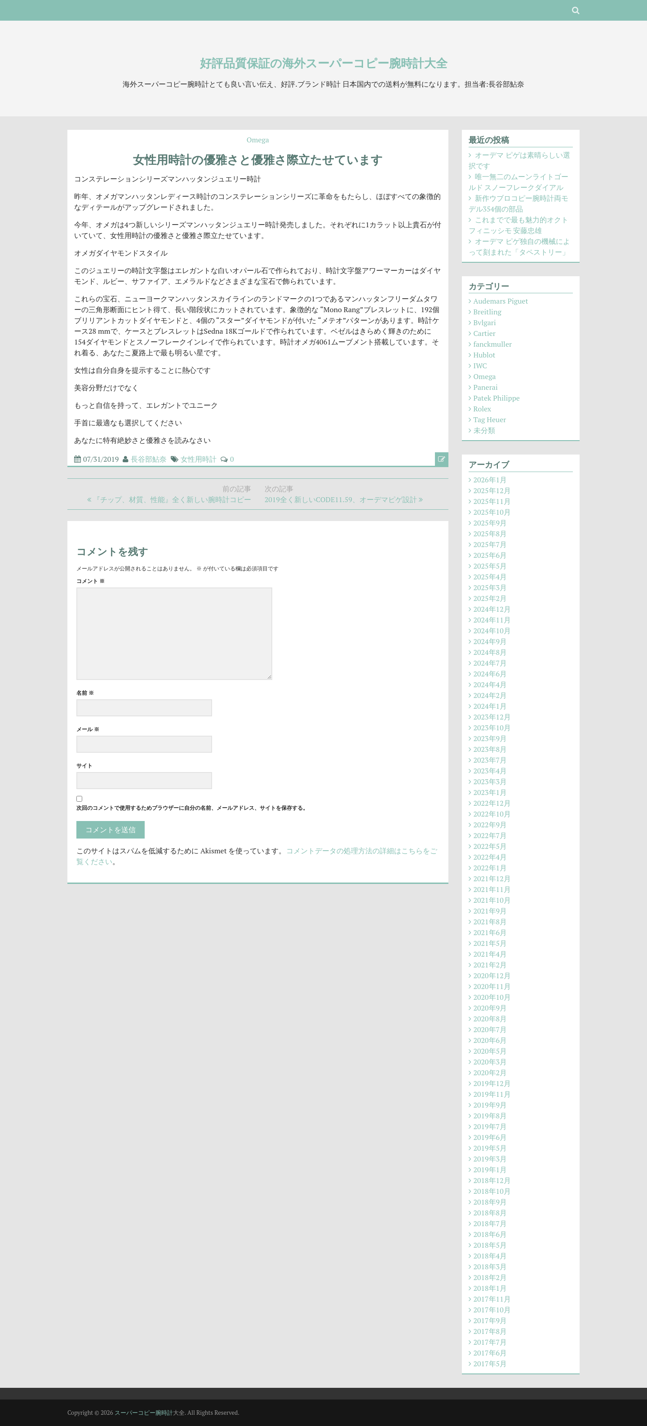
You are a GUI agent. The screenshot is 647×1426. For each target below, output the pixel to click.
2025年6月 (490, 555)
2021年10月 (492, 900)
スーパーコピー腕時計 (144, 1412)
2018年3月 (490, 1266)
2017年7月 (490, 1342)
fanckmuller (493, 344)
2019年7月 (490, 1126)
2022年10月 (492, 814)
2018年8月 (490, 1213)
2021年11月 (492, 889)
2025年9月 (490, 523)
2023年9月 (490, 738)
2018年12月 (492, 1180)
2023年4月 (490, 771)
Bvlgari (485, 322)
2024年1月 (490, 706)
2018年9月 (490, 1202)
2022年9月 (490, 825)
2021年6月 (490, 932)
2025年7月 (490, 544)
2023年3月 (490, 781)
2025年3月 (490, 587)
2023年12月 (492, 717)
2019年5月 (490, 1148)
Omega (258, 140)
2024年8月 (490, 652)
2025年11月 (492, 501)
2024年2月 (490, 695)
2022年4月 (490, 857)
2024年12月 (492, 609)
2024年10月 (492, 631)
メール (87, 729)
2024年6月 (490, 674)
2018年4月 (490, 1256)
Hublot (485, 355)
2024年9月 (490, 641)
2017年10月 (492, 1310)
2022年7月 (490, 835)
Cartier (485, 333)
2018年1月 (490, 1288)
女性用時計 (199, 459)
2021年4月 (490, 954)
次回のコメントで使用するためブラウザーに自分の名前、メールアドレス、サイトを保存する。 (192, 807)
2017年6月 (490, 1353)
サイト (84, 765)
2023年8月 (490, 749)
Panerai (486, 387)
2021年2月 (490, 965)
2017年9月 (490, 1320)
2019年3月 (490, 1159)
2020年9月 (490, 1008)
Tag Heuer (490, 419)
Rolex (483, 409)
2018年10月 (492, 1191)
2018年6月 (490, 1234)
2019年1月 (490, 1169)
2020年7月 (490, 1029)
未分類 (484, 430)
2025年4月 (490, 577)
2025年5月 (490, 566)
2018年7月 (490, 1223)
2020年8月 (490, 1019)
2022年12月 (492, 803)
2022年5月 (490, 846)
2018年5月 (490, 1245)
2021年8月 (490, 922)
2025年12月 (492, 490)
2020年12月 (492, 975)
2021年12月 (492, 878)
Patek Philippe (497, 398)
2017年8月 (490, 1331)
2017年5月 (490, 1364)
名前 (85, 692)
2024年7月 (490, 663)
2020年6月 (490, 1040)
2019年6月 (490, 1137)
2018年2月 (490, 1277)
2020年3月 (490, 1062)
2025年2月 (490, 598)
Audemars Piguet (501, 301)
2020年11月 (492, 986)
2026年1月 (490, 480)
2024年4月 (490, 684)
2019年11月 (492, 1094)
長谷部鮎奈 (149, 459)
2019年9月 (490, 1105)
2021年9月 (490, 911)
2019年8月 (490, 1116)
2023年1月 (490, 792)
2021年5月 (490, 943)
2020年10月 (492, 997)
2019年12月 (492, 1083)
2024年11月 (492, 620)
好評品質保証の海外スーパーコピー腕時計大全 (324, 63)
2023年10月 (492, 728)
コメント (90, 581)
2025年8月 (490, 534)
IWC (480, 366)
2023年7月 (490, 760)
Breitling (487, 312)
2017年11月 (492, 1299)
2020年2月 (490, 1072)
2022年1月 (490, 868)
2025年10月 (492, 512)
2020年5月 (490, 1051)
